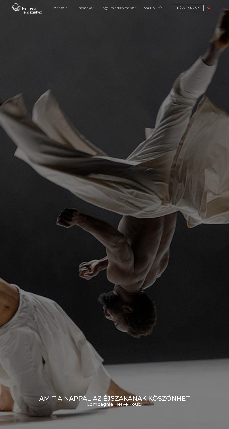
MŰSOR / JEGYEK (188, 7)
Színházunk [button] (62, 8)
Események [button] (86, 8)
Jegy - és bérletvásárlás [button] (119, 8)
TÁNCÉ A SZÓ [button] (153, 8)
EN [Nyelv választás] (216, 7)
